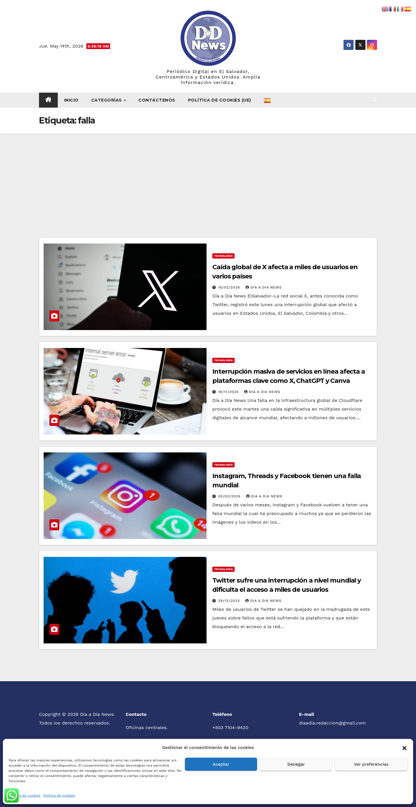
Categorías (107, 100)
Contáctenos (156, 100)
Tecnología (223, 255)
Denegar (296, 764)
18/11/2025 (229, 392)
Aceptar (221, 764)
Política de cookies (24, 795)
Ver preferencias (371, 764)
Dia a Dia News (264, 287)
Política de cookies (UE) (219, 100)
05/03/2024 (230, 496)
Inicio (71, 100)
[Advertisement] (208, 176)
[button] (404, 747)
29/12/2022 (229, 601)
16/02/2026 (230, 287)
